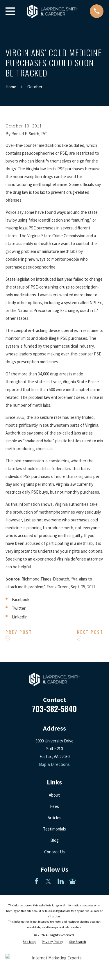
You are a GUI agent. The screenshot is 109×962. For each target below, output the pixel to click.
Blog (54, 840)
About (54, 795)
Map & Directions (54, 764)
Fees (54, 806)
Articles (54, 817)
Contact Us (54, 852)
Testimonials (54, 829)
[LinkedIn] (61, 881)
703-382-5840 (54, 708)
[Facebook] (36, 881)
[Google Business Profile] (72, 881)
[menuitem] (29, 942)
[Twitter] (48, 881)
